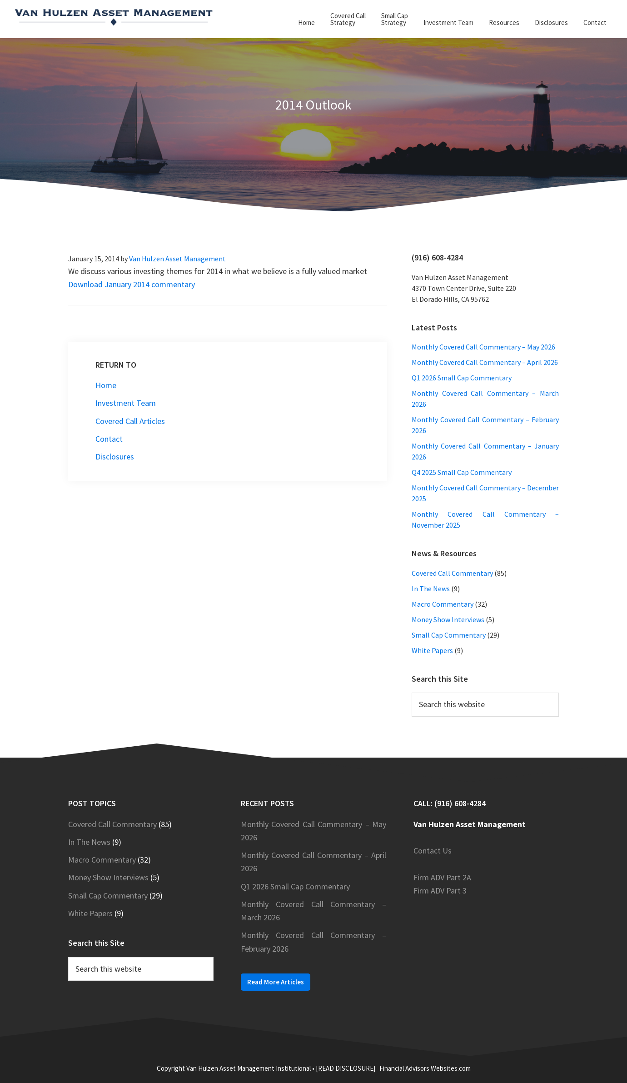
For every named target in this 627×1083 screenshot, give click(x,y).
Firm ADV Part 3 (440, 890)
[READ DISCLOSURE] (345, 1068)
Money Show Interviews (448, 619)
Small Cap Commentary (449, 634)
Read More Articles (275, 982)
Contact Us (432, 850)
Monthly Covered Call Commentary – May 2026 (483, 346)
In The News (431, 588)
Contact (109, 439)
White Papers (432, 650)
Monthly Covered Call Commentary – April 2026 (485, 362)
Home (105, 385)
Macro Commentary (442, 604)
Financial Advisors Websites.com (425, 1068)
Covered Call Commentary (452, 573)
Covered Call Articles (130, 421)
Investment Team (125, 403)
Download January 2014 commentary (131, 284)
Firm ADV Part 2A (442, 877)
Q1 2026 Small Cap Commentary (462, 377)
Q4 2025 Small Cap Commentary (462, 472)
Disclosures (114, 456)
